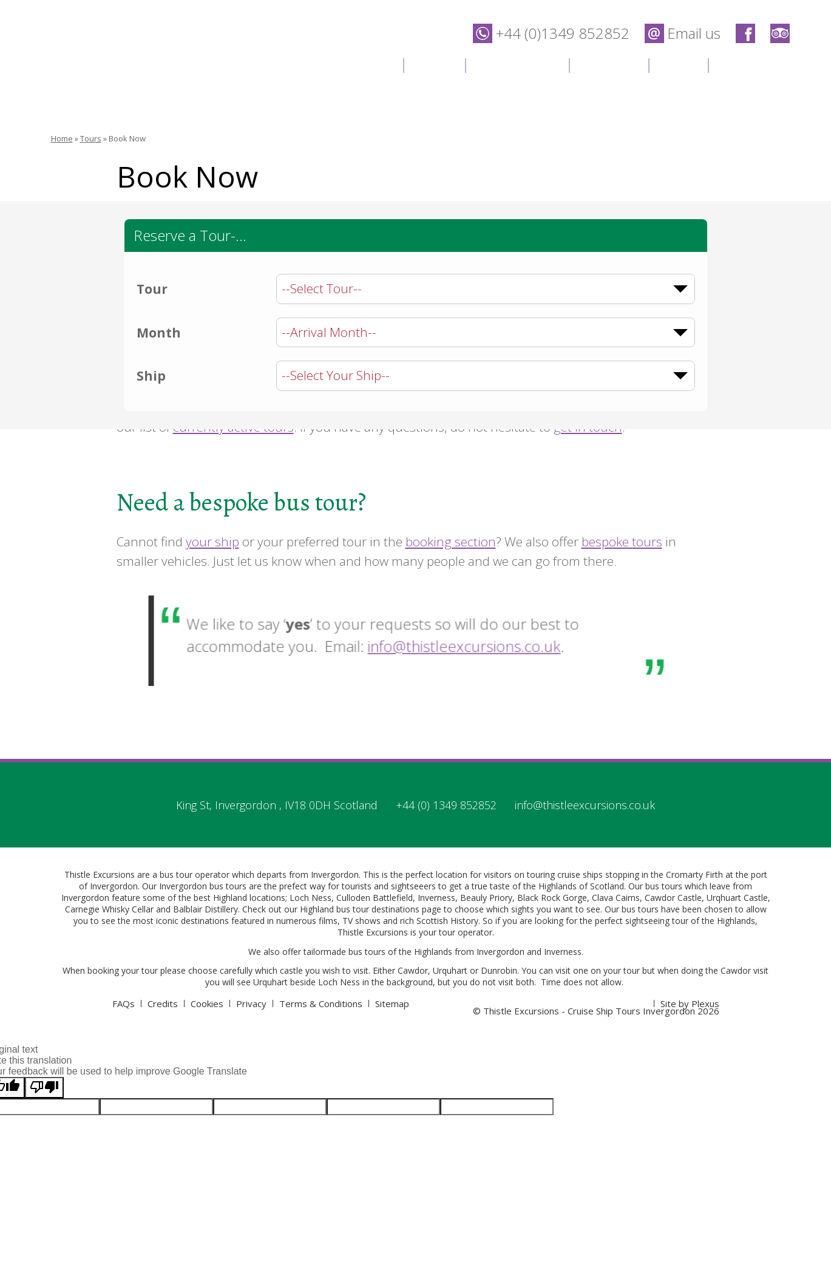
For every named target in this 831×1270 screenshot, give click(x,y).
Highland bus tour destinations (359, 909)
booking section (450, 541)
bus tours (366, 951)
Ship (151, 375)
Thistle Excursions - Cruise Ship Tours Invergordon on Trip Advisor (780, 33)
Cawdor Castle (673, 897)
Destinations (517, 64)
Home (371, 64)
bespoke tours (622, 541)
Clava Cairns (616, 897)
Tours (434, 64)
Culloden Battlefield (374, 897)
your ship (212, 541)
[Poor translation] (44, 1087)
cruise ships (580, 874)
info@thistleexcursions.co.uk (449, 644)
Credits (163, 1003)
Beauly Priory (486, 897)
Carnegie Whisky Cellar (109, 909)
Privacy (251, 1003)
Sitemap (392, 1003)
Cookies (207, 1003)
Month (159, 332)
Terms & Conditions (320, 1003)
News (678, 64)
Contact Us (755, 64)
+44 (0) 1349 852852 (446, 805)
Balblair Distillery (205, 909)
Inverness (436, 897)
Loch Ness (310, 897)
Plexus (705, 1003)
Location (608, 64)
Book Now (127, 138)
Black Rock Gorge (552, 897)
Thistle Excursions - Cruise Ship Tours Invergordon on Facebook (745, 33)
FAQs (123, 1003)
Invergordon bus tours (202, 886)
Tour (152, 288)
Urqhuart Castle (737, 897)
